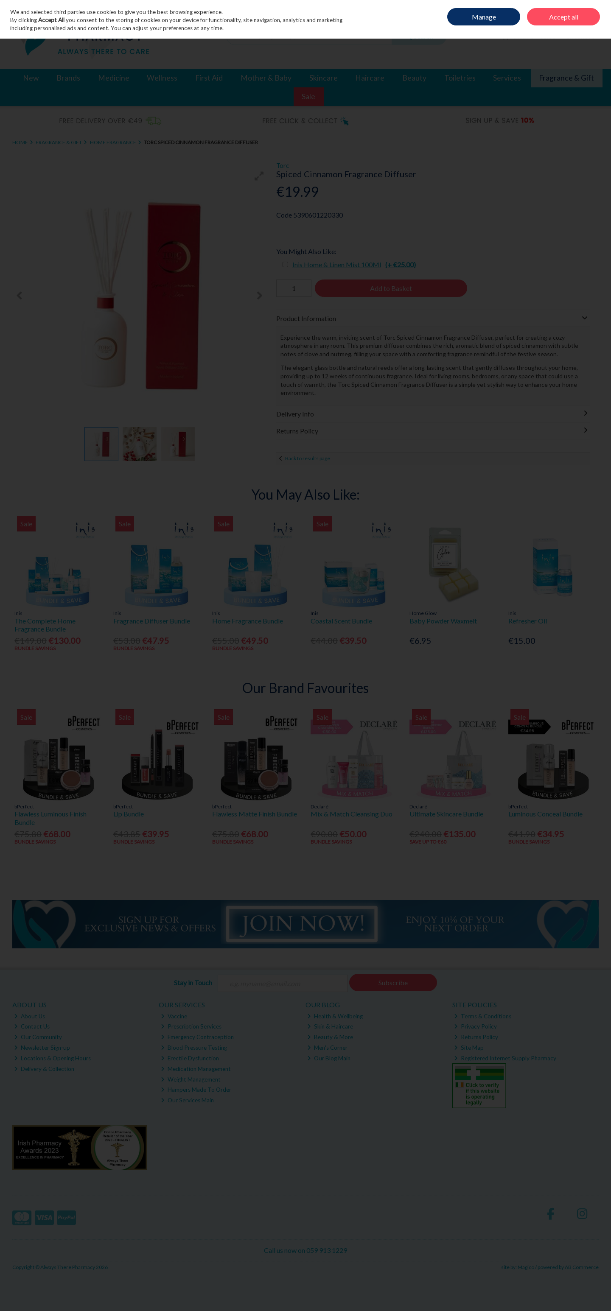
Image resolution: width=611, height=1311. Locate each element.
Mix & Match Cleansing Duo (351, 814)
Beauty (414, 77)
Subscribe (393, 982)
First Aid (209, 77)
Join (594, 13)
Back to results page (307, 458)
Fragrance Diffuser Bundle (151, 621)
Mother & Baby (266, 77)
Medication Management (196, 1068)
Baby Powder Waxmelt (443, 621)
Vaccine (174, 1016)
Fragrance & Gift (566, 77)
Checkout (580, 36)
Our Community (38, 1037)
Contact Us (32, 1026)
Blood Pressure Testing (194, 1047)
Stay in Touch (193, 982)
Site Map (469, 1047)
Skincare (323, 77)
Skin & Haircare (330, 1026)
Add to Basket (391, 288)
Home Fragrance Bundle (247, 621)
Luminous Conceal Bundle (545, 814)
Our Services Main (187, 1100)
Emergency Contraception (197, 1037)
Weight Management (191, 1079)
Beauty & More (330, 1037)
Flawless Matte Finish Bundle (254, 814)
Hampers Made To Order (196, 1089)
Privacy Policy (475, 1026)
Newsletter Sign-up (42, 1047)
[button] (259, 176)
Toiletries (460, 77)
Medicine (113, 77)
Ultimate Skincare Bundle (446, 814)
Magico (526, 1267)
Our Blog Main (328, 1058)
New (31, 77)
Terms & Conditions (482, 1016)
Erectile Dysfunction (190, 1058)
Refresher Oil (527, 621)
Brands (68, 77)
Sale (308, 96)
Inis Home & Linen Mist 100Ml (354, 264)
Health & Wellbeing (335, 1016)
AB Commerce (582, 1267)
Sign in (576, 13)
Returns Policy (476, 1037)
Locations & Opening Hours (52, 1058)
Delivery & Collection (44, 1068)
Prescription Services (191, 1026)
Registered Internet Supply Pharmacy (505, 1058)
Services (507, 77)
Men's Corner (327, 1047)
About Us (29, 1016)
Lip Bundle (128, 814)
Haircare (369, 77)
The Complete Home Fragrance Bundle (45, 625)
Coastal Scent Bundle (341, 621)
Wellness (162, 77)
